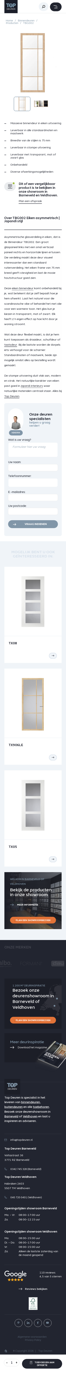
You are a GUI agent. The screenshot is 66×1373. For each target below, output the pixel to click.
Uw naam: (14, 462)
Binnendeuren (26, 20)
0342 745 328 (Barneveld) (22, 1169)
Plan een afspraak (30, 201)
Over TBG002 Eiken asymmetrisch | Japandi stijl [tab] (32, 219)
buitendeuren (13, 1107)
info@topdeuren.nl (18, 1139)
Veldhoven (30, 1116)
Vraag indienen (36, 524)
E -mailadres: (17, 492)
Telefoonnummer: (20, 476)
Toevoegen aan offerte (42, 1363)
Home (9, 20)
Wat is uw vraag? (19, 439)
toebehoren (41, 1107)
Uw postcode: (17, 506)
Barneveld (11, 1116)
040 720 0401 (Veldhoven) (23, 1197)
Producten (12, 23)
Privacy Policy (33, 1340)
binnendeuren (30, 1102)
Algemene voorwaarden (32, 1337)
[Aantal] (11, 1362)
